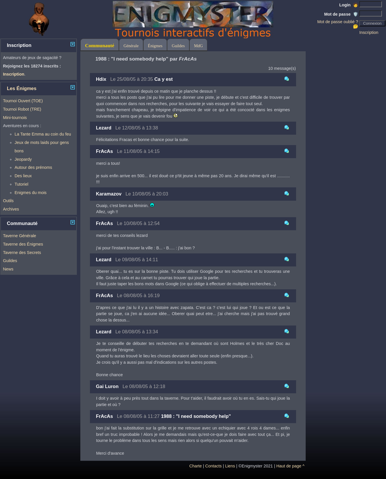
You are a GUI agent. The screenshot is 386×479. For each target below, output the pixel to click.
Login (348, 5)
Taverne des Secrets (22, 252)
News (8, 269)
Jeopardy (23, 159)
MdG (198, 45)
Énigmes (155, 45)
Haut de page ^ (290, 466)
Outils (8, 200)
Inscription (368, 32)
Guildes (10, 260)
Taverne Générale (19, 235)
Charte (195, 466)
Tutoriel (21, 184)
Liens (230, 466)
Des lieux (23, 175)
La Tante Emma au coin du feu (43, 134)
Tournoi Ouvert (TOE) (23, 100)
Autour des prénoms (33, 167)
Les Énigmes (22, 88)
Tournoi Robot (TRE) (22, 109)
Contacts (213, 466)
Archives (11, 209)
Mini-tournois (15, 117)
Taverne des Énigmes (23, 244)
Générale (131, 45)
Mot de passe (341, 14)
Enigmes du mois (30, 192)
